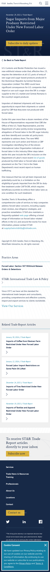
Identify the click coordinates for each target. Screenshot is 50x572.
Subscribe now (16, 454)
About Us (10, 490)
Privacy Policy (25, 563)
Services (9, 467)
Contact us (14, 513)
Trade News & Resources (17, 473)
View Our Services (12, 306)
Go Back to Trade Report (14, 60)
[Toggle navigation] (46, 3)
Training (9, 477)
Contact (9, 504)
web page (24, 215)
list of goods (39, 157)
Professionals (12, 483)
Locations (10, 497)
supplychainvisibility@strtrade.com (20, 228)
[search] (40, 3)
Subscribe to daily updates (23, 43)
